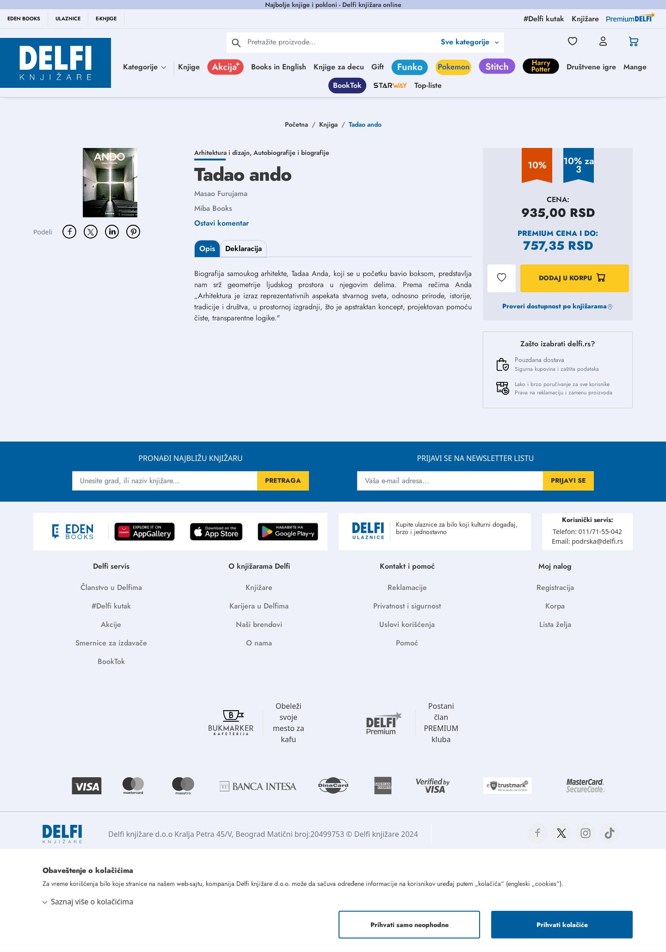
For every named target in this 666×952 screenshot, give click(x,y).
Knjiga (328, 124)
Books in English (278, 66)
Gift (377, 66)
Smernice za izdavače (111, 643)
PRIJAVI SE (568, 480)
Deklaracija (243, 248)
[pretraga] (236, 42)
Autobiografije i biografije (291, 152)
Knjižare (259, 587)
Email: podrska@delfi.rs (587, 541)
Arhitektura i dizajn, (223, 152)
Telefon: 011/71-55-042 (587, 531)
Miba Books (213, 208)
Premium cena (547, 233)
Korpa (555, 606)
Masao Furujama (220, 193)
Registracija (555, 587)
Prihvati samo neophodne (409, 924)
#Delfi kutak (111, 606)
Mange (635, 66)
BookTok (347, 85)
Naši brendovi (259, 624)
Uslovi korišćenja (407, 624)
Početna (296, 124)
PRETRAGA (283, 480)
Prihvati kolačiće (562, 924)
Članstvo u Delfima (111, 587)
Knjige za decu (339, 66)
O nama (259, 643)
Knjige (189, 66)
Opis (207, 248)
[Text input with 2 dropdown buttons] (341, 42)
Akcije (111, 624)
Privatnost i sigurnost (407, 606)
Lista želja (555, 624)
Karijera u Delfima (259, 606)
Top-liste (428, 85)
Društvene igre (591, 66)
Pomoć (407, 643)
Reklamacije (407, 587)
